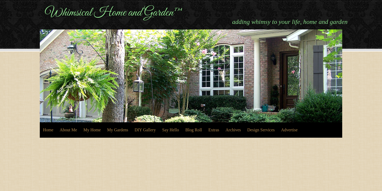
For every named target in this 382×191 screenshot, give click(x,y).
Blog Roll (193, 130)
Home (48, 130)
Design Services (261, 130)
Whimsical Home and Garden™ (114, 13)
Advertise (289, 130)
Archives (233, 130)
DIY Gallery (145, 130)
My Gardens (117, 130)
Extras (213, 130)
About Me (68, 130)
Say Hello (170, 130)
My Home (92, 130)
